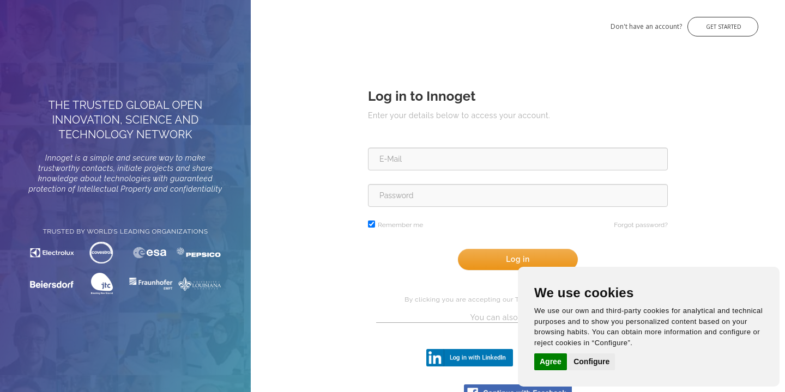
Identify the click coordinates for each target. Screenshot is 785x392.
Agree (550, 361)
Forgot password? (641, 225)
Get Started (722, 26)
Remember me (400, 225)
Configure (591, 361)
